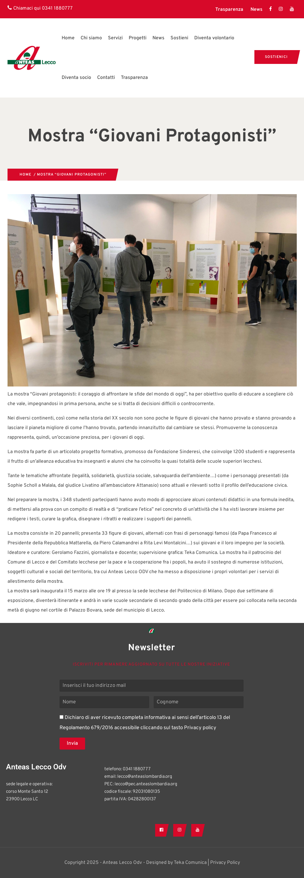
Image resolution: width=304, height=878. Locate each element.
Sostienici (276, 57)
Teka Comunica (190, 863)
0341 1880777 (57, 8)
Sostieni (179, 38)
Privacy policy (200, 728)
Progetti (137, 38)
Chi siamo (91, 38)
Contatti (106, 78)
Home (68, 38)
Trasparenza (229, 10)
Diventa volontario (214, 38)
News (256, 10)
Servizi (115, 38)
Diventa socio (76, 78)
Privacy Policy (225, 863)
